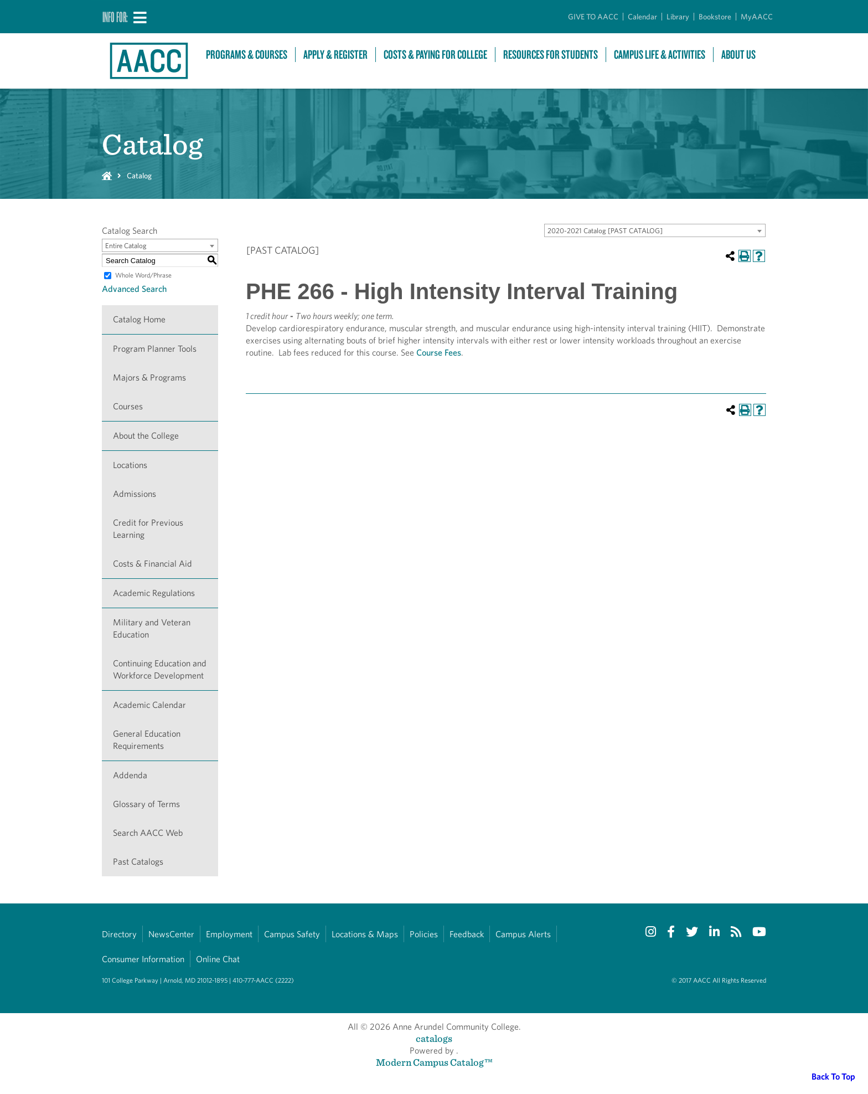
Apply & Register (335, 54)
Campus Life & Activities (659, 54)
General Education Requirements (146, 739)
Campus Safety (292, 934)
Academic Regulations (154, 593)
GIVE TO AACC (593, 16)
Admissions (134, 494)
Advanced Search (134, 289)
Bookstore (715, 16)
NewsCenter (171, 934)
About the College (146, 435)
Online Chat (218, 959)
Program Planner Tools (155, 348)
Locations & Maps (365, 934)
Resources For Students (550, 54)
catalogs (434, 1038)
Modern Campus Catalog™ (434, 1062)
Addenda (130, 775)
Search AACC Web (148, 833)
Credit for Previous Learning (148, 528)
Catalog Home (139, 319)
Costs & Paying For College (435, 54)
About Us (738, 54)
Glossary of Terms (146, 804)
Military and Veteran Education (151, 628)
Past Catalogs (138, 861)
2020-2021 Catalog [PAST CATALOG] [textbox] (605, 231)
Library (677, 16)
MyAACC (757, 16)
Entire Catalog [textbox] (126, 246)
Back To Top (833, 1076)
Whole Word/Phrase (143, 275)
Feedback (467, 934)
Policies (424, 934)
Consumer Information (143, 959)
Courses (128, 406)
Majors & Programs (149, 377)
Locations (130, 465)
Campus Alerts (523, 934)
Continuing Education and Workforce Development (159, 669)
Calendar (642, 16)
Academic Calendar (149, 705)
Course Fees (438, 352)
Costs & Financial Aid (152, 563)
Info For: (115, 16)
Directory (119, 934)
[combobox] (655, 230)
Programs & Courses (246, 54)
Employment (229, 934)
